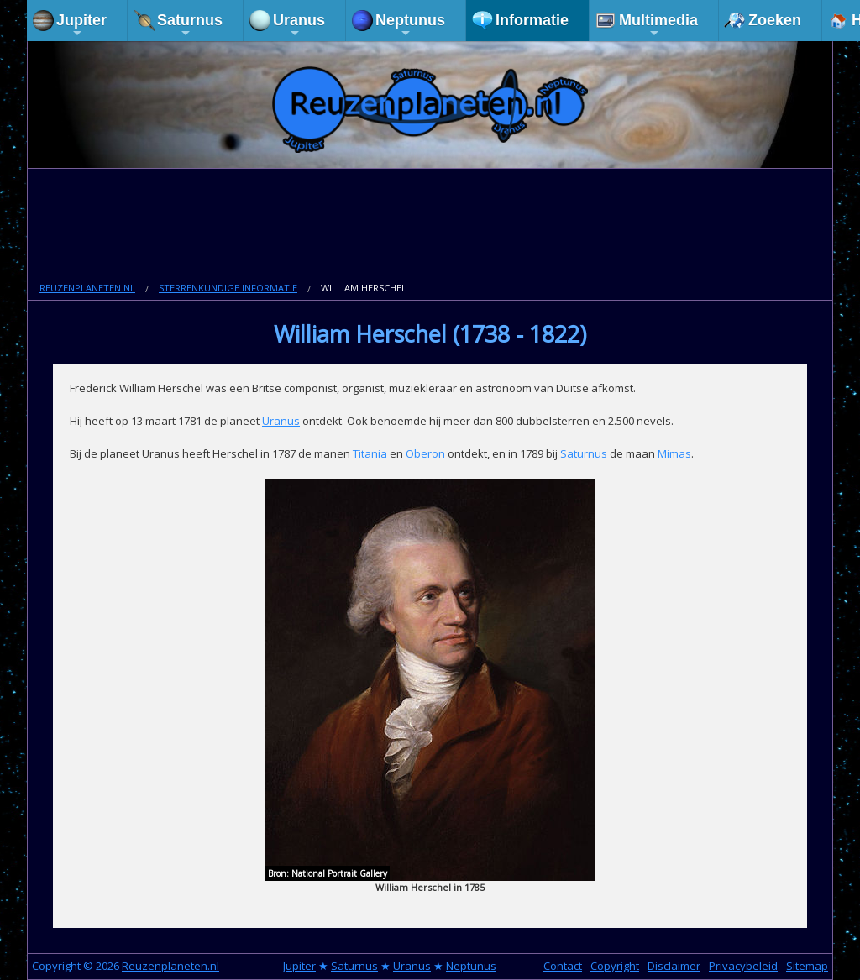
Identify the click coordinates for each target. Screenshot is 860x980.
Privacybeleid (743, 965)
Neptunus (410, 25)
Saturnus (190, 25)
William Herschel (363, 287)
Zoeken (774, 20)
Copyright (614, 965)
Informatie (532, 20)
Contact (562, 965)
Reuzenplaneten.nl (87, 287)
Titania (370, 453)
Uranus (299, 25)
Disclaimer (674, 965)
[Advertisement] (430, 223)
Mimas (674, 453)
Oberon (425, 453)
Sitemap (807, 965)
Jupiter (81, 25)
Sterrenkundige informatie (228, 287)
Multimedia (658, 25)
